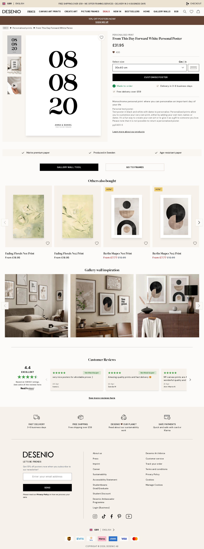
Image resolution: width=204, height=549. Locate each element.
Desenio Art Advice (155, 453)
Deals (106, 11)
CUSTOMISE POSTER (156, 77)
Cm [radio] (181, 61)
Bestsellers (132, 11)
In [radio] (186, 61)
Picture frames (90, 11)
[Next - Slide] (199, 222)
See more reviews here (102, 398)
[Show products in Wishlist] (191, 11)
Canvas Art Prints (50, 11)
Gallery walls (162, 11)
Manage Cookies (154, 485)
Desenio (110, 546)
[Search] (184, 11)
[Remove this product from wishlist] (101, 37)
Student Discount (102, 493)
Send (47, 487)
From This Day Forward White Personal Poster (54, 28)
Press (95, 458)
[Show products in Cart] (198, 11)
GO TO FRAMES (135, 167)
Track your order (154, 464)
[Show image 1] (14, 44)
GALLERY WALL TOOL (69, 167)
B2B (176, 11)
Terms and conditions (157, 469)
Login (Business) (101, 507)
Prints (31, 11)
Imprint (96, 464)
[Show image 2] (14, 65)
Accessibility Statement (105, 479)
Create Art (70, 11)
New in (117, 11)
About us (97, 453)
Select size (118, 61)
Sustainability (100, 474)
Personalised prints (22, 28)
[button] (193, 67)
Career (96, 469)
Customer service (155, 458)
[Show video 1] (14, 85)
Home (146, 11)
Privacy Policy (43, 494)
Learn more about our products (129, 131)
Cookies (150, 479)
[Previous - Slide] (5, 222)
